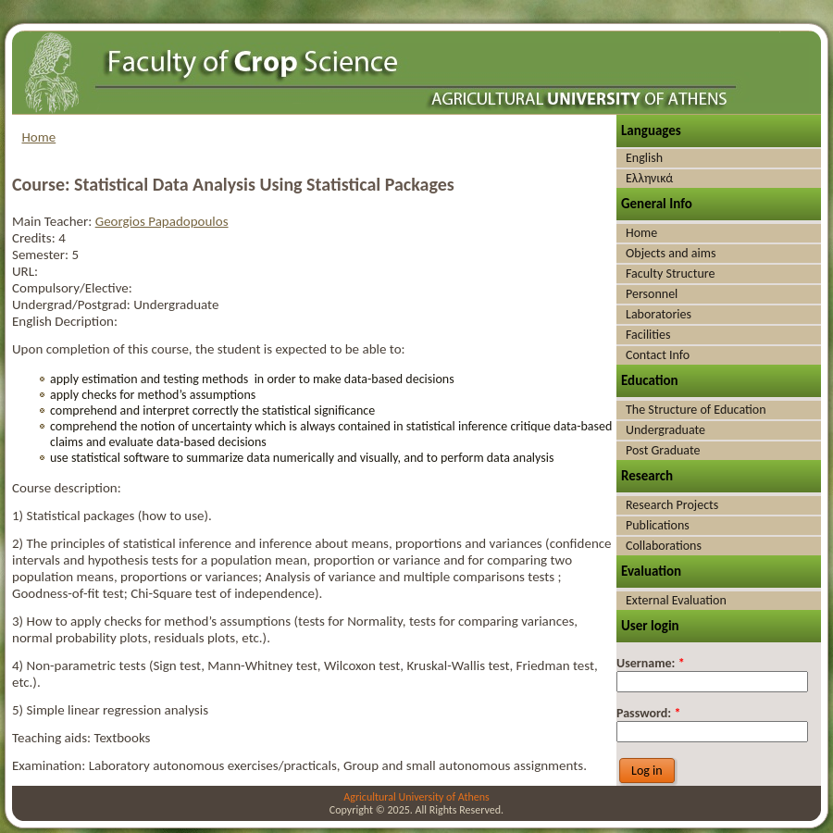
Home (39, 137)
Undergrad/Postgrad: (72, 304)
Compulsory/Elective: (72, 288)
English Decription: (65, 321)
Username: (650, 663)
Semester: (41, 254)
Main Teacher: (53, 221)
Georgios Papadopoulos (162, 221)
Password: (648, 713)
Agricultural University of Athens (416, 796)
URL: (25, 271)
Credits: (35, 238)
